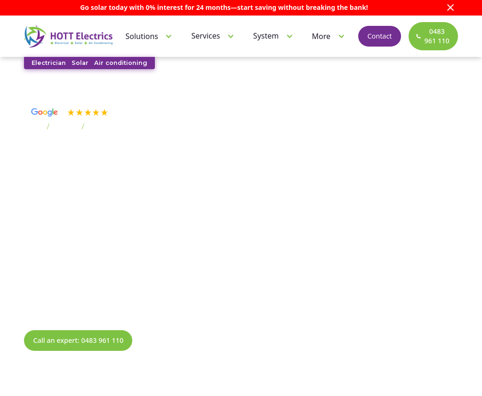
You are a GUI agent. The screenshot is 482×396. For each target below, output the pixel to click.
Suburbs (65, 126)
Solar (80, 62)
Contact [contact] (378, 36)
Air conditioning (120, 62)
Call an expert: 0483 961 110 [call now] (78, 340)
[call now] (432, 36)
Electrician (49, 62)
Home (33, 126)
